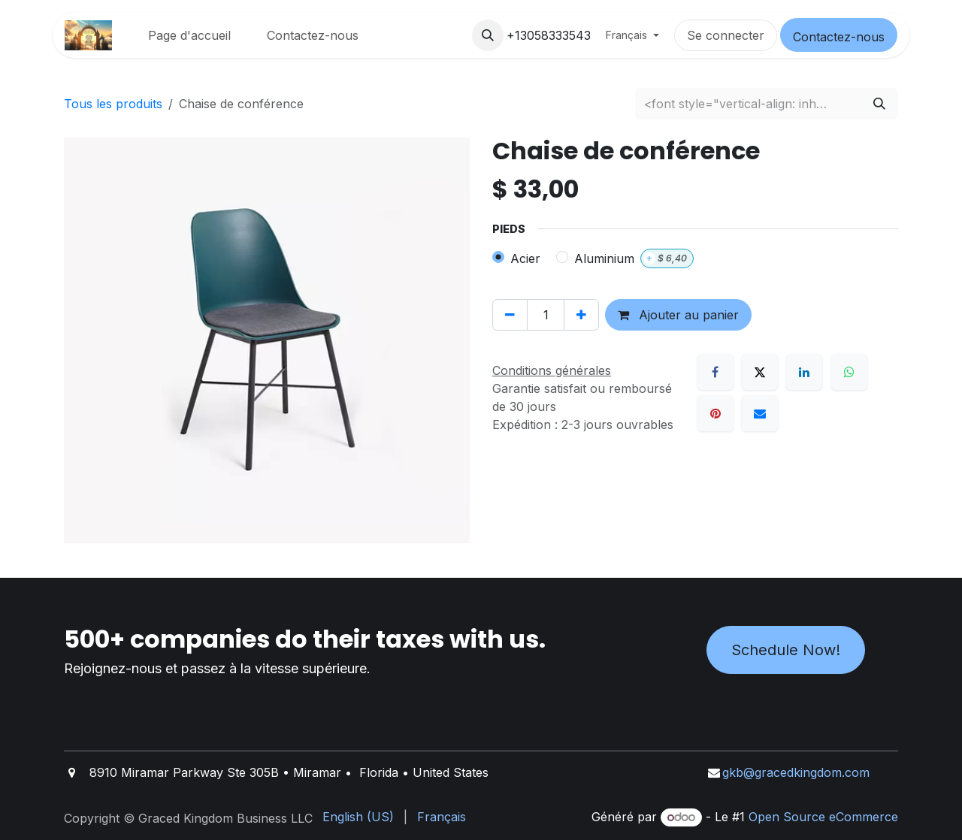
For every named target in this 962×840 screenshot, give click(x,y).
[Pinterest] (715, 413)
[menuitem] (189, 35)
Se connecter (725, 35)
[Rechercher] (879, 103)
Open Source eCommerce (823, 816)
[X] (760, 372)
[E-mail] (760, 413)
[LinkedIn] (804, 372)
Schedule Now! (785, 650)
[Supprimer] (510, 315)
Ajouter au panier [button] (678, 314)
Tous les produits (113, 103)
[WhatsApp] (849, 372)
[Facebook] (715, 372)
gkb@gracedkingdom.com (796, 772)
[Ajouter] (581, 315)
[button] (488, 35)
